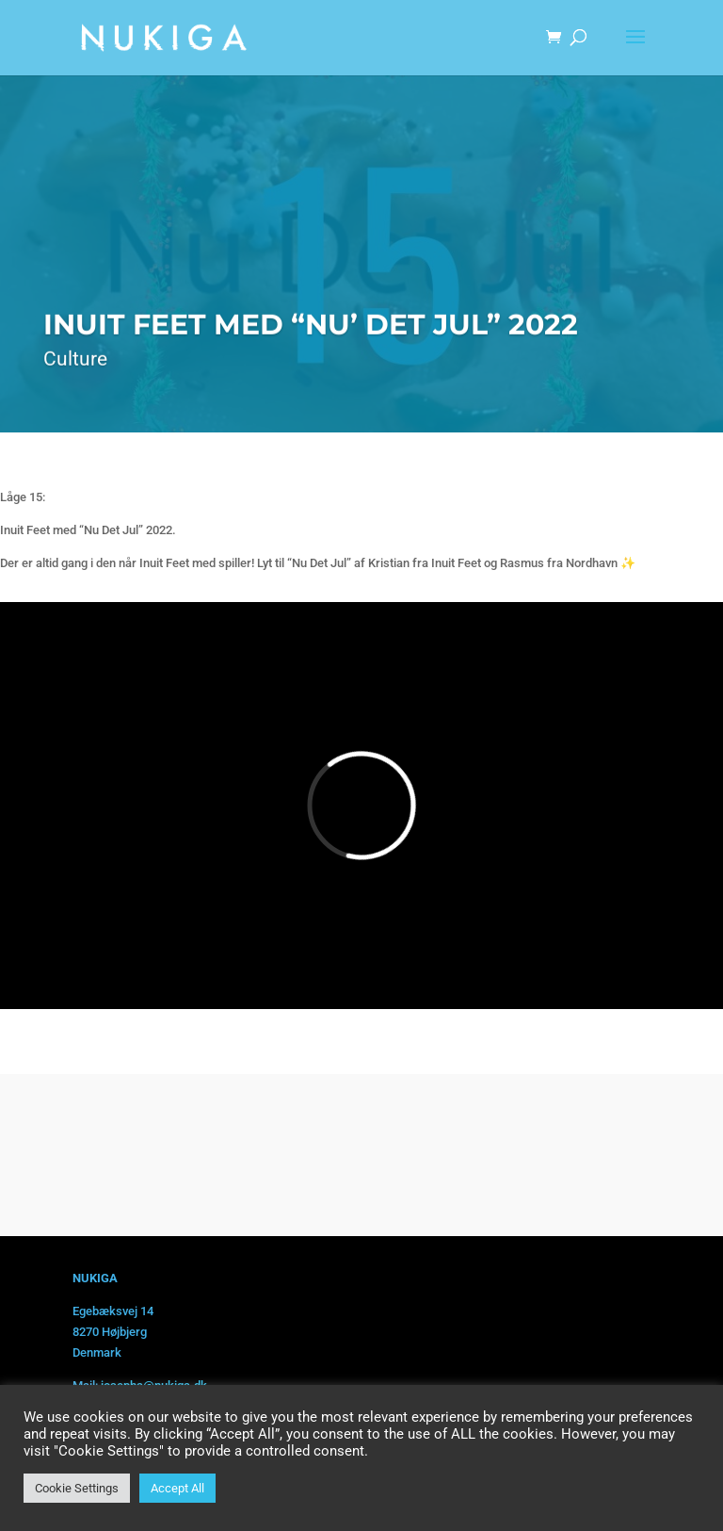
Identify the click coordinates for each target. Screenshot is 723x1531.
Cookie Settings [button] (77, 1488)
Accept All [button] (177, 1488)
